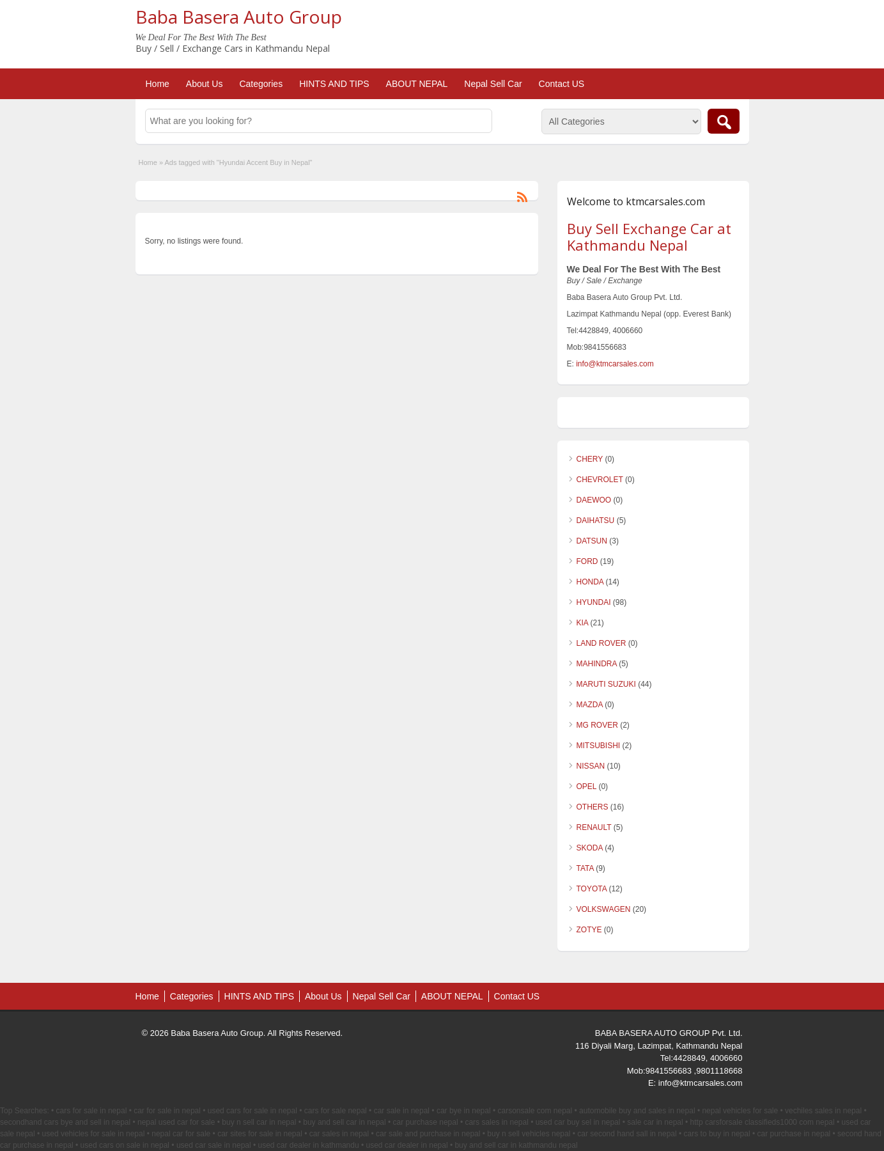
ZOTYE (589, 929)
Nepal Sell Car (493, 84)
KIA (583, 622)
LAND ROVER (601, 643)
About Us (204, 84)
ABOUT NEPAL (417, 84)
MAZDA (590, 704)
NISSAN (591, 766)
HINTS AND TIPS (334, 84)
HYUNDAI (594, 602)
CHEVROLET (600, 479)
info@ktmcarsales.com (615, 363)
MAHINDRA (597, 663)
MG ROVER (597, 725)
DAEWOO (594, 500)
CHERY (590, 459)
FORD (587, 561)
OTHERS (593, 807)
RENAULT (594, 827)
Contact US (562, 84)
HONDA (590, 581)
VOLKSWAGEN (604, 909)
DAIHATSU (596, 520)
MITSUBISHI (599, 745)
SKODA (590, 847)
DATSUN (592, 540)
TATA (585, 868)
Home (157, 84)
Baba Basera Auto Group (239, 16)
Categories (261, 84)
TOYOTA (592, 888)
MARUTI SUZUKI (606, 684)
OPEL (587, 786)
